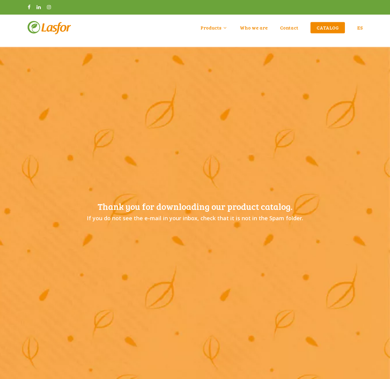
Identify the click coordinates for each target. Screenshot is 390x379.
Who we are (254, 30)
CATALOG (328, 30)
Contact (289, 30)
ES (360, 30)
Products (213, 31)
